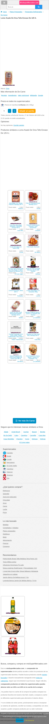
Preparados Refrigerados (33, 12)
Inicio (4, 12)
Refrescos (6, 491)
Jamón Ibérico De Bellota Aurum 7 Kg (15, 577)
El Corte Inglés (10, 466)
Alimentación (7, 540)
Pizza (5, 512)
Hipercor (8, 472)
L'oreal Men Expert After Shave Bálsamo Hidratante (20, 571)
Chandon (37, 230)
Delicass (38, 274)
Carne (5, 506)
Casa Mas (20, 230)
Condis (7, 459)
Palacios (20, 208)
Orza (7, 88)
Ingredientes (12, 95)
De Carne (4, 15)
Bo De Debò (7, 435)
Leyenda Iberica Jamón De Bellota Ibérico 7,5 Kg (19, 580)
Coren (27, 439)
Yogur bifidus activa (9, 562)
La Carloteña (36, 317)
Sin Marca (37, 252)
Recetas (4, 95)
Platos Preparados (16, 12)
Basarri (34, 432)
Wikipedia (33, 95)
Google (40, 95)
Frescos (5, 543)
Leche (5, 509)
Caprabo (8, 453)
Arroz (5, 503)
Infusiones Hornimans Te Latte (13, 565)
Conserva (6, 546)
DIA (6, 478)
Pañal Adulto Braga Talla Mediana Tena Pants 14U (20, 559)
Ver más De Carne (26, 421)
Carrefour (24, 435)
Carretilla (33, 435)
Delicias (42, 439)
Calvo (16, 435)
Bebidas (5, 525)
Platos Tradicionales (17, 339)
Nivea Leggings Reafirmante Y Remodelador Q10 (20, 568)
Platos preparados (9, 531)
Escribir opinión (19, 125)
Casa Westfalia (8, 439)
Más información (29, 720)
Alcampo (8, 475)
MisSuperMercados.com (29, 3)
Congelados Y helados (10, 528)
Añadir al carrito (26, 111)
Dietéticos (6, 534)
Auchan (26, 432)
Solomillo (6, 494)
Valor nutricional (23, 95)
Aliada (6, 432)
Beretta (42, 432)
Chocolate (6, 500)
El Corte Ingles (19, 274)
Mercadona (8, 462)
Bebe (4, 537)
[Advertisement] (24, 45)
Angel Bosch (15, 432)
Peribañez (20, 296)
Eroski (38, 208)
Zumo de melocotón (10, 497)
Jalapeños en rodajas (10, 574)
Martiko (21, 317)
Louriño (38, 296)
